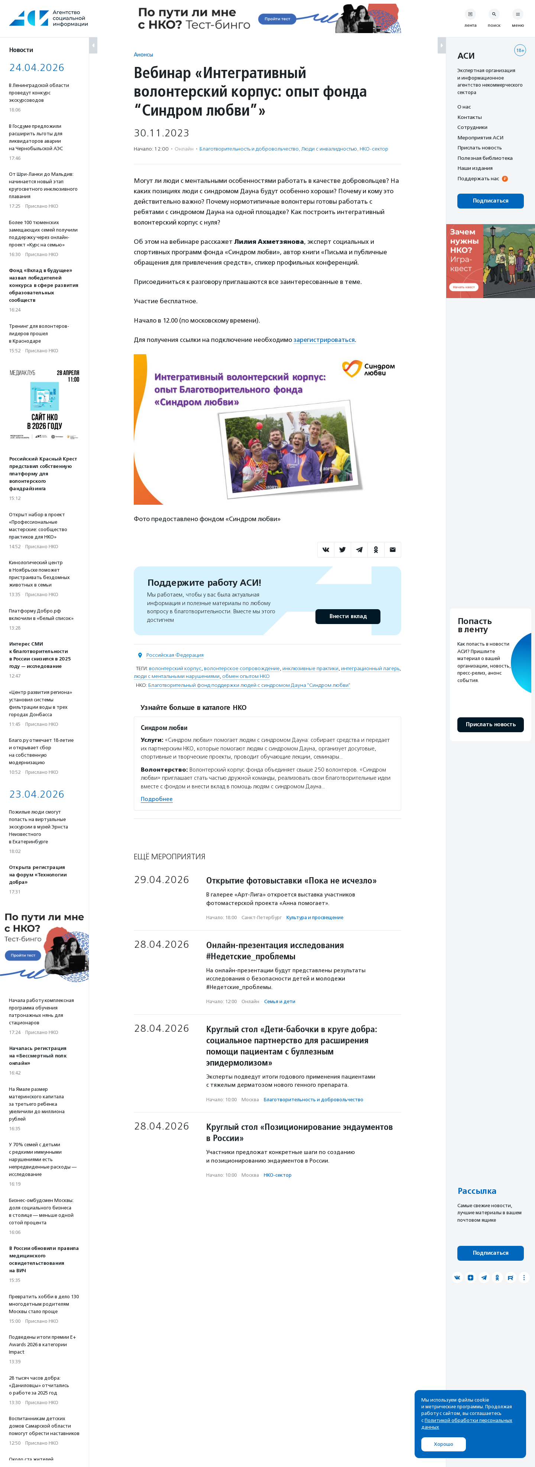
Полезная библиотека (485, 158)
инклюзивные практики (310, 668)
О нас (464, 107)
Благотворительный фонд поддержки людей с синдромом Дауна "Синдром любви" (249, 685)
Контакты (469, 117)
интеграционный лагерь (370, 668)
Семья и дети (279, 1001)
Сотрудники (472, 127)
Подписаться (491, 200)
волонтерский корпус (175, 668)
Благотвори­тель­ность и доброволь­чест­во (249, 149)
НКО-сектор (374, 149)
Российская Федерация (175, 655)
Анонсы (143, 54)
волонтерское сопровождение (242, 668)
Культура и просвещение (314, 917)
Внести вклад (347, 616)
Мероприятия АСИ (480, 137)
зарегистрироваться (325, 339)
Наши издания (475, 168)
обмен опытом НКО (246, 676)
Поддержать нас (478, 178)
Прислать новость (479, 148)
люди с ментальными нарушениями (177, 676)
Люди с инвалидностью (329, 149)
